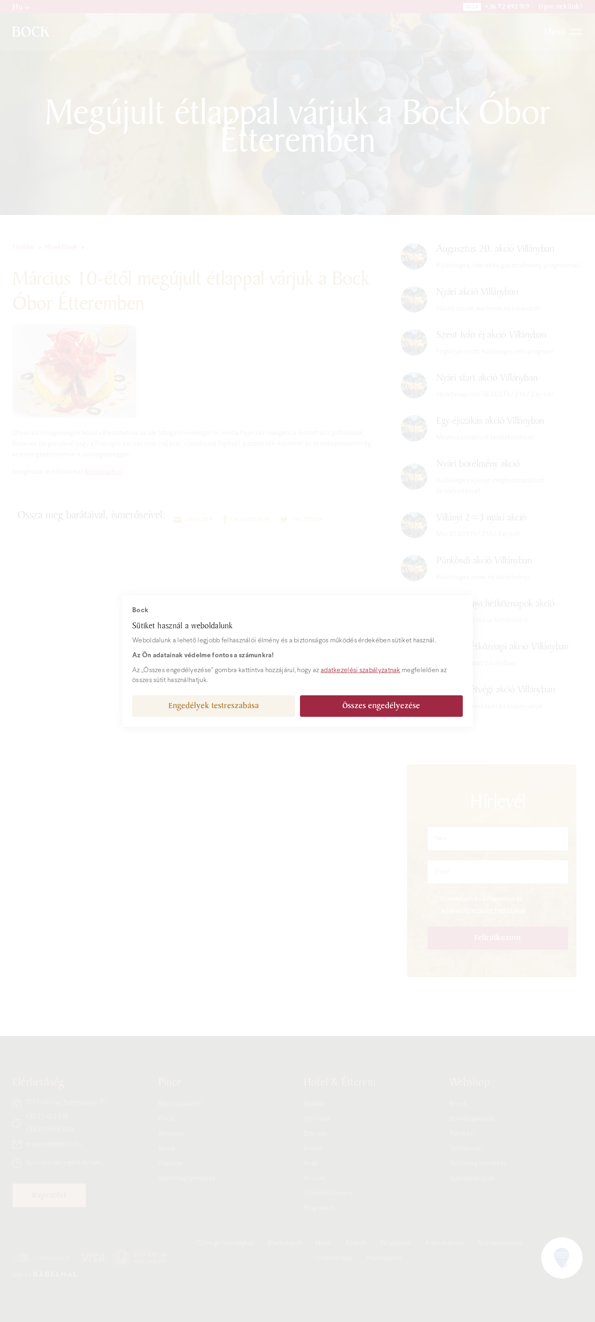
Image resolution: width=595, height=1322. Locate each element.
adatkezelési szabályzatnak (360, 670)
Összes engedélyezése (381, 706)
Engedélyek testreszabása (214, 706)
